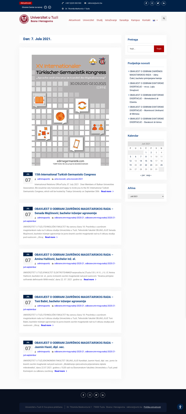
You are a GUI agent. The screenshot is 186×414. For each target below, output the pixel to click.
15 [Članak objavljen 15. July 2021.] (146, 161)
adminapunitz (43, 179)
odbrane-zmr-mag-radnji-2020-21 (69, 217)
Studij (99, 20)
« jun (142, 175)
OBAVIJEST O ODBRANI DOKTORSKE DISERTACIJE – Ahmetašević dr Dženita (147, 98)
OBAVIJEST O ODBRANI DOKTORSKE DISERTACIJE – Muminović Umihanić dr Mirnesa (147, 110)
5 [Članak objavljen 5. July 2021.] (130, 157)
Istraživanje (111, 20)
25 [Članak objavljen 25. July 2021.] (161, 165)
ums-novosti (60, 179)
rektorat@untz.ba (95, 3)
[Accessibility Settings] (180, 407)
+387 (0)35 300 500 (73, 3)
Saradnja (124, 20)
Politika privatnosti (152, 407)
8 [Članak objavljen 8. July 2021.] (145, 157)
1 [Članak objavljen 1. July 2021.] (145, 152)
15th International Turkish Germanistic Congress (65, 174)
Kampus (135, 20)
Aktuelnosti (74, 20)
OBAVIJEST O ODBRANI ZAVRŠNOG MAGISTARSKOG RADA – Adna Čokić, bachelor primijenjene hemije (146, 75)
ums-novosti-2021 (75, 179)
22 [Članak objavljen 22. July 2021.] (146, 165)
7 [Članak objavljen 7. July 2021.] (140, 157)
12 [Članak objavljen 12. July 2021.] (130, 161)
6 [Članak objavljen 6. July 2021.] (135, 157)
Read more (106, 191)
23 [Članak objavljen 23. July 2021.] (151, 165)
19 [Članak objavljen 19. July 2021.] (130, 165)
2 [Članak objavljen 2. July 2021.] (151, 152)
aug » (148, 175)
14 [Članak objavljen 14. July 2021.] (141, 161)
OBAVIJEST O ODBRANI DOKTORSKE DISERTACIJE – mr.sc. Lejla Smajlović (147, 86)
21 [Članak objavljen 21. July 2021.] (141, 165)
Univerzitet (88, 20)
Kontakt (146, 20)
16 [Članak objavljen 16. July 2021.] (151, 161)
